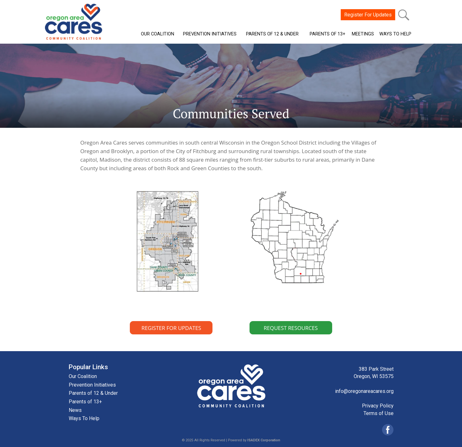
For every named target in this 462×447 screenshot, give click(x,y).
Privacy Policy (378, 406)
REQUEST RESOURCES (291, 328)
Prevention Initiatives (92, 385)
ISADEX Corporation (263, 440)
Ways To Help (84, 418)
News (75, 410)
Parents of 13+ (85, 402)
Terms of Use (379, 413)
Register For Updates (368, 15)
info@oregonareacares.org (364, 391)
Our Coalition (83, 376)
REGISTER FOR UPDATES (171, 328)
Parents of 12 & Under (93, 393)
